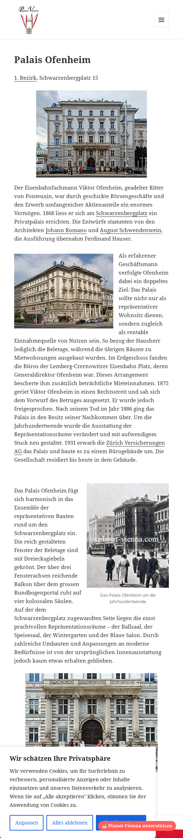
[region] (78, 792)
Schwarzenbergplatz (122, 212)
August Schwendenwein (130, 230)
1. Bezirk (25, 77)
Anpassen (26, 822)
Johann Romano (66, 230)
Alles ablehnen (69, 822)
